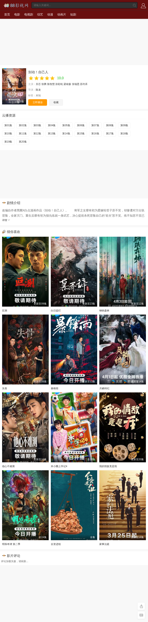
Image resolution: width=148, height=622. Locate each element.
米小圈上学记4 (59, 466)
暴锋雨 (54, 388)
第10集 (8, 133)
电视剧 (28, 14)
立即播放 (38, 102)
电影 (17, 14)
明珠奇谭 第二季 (11, 544)
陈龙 (38, 89)
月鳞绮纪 (104, 388)
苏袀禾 (84, 84)
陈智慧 (51, 84)
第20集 (23, 141)
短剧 (73, 14)
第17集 (110, 133)
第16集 (95, 133)
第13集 (52, 133)
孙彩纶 (59, 84)
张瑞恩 (75, 84)
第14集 (66, 133)
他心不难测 (8, 466)
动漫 (50, 14)
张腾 (43, 84)
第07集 (95, 125)
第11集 (23, 133)
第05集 (66, 125)
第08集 (110, 125)
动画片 (61, 14)
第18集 (124, 133)
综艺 (40, 14)
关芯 (38, 84)
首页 (7, 14)
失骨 (4, 388)
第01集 (8, 125)
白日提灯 (56, 310)
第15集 (81, 133)
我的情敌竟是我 (108, 466)
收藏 (56, 102)
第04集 (52, 125)
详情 (6, 220)
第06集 (81, 125)
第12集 (37, 133)
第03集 (37, 125)
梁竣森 (67, 84)
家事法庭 (104, 544)
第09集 (124, 125)
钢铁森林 (104, 310)
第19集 (8, 141)
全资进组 (56, 544)
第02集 (23, 125)
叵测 (4, 310)
